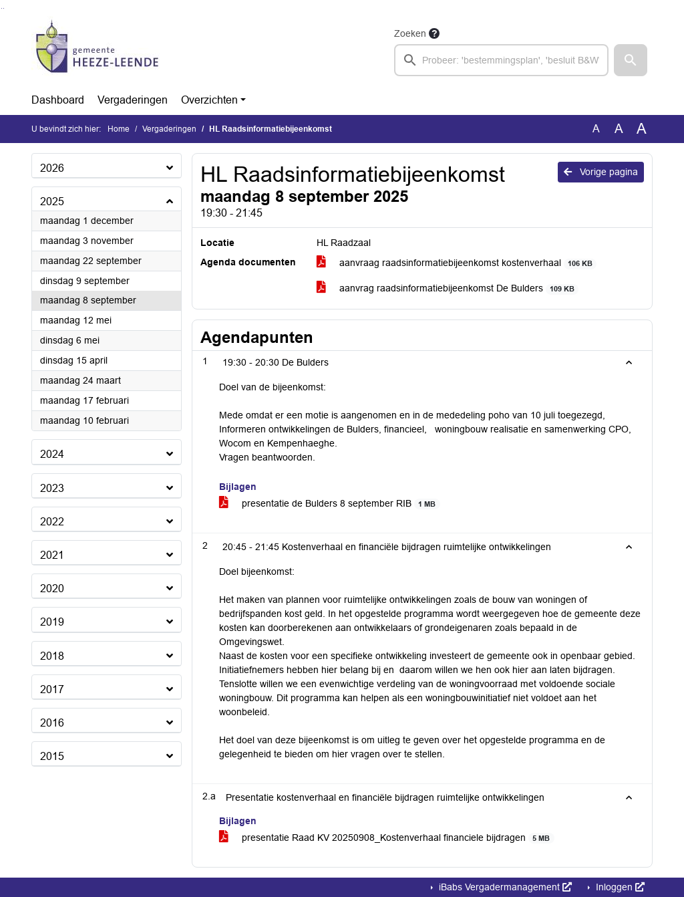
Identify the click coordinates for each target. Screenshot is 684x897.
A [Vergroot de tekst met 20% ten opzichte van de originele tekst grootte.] (619, 129)
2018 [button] (52, 656)
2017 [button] (52, 689)
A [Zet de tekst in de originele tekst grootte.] (596, 128)
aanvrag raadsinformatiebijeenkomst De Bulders (448, 288)
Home (119, 129)
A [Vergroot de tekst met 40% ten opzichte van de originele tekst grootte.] (642, 129)
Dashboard (57, 100)
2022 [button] (52, 521)
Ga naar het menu (3, 8)
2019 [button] (52, 622)
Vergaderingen (133, 100)
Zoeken (410, 33)
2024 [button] (52, 454)
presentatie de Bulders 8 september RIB (329, 503)
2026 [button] (52, 168)
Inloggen (619, 887)
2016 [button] (52, 723)
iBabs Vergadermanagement (504, 887)
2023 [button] (52, 488)
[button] (630, 60)
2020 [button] (52, 588)
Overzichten (209, 100)
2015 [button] (52, 756)
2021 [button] (52, 555)
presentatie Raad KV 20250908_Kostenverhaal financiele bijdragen (386, 838)
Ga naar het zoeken (1, 8)
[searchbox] (501, 60)
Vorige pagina (601, 171)
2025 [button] (52, 201)
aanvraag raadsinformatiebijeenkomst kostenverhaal (457, 263)
